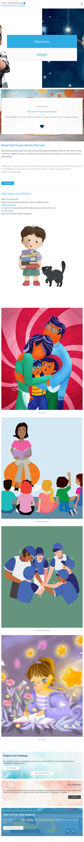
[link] (42, 217)
